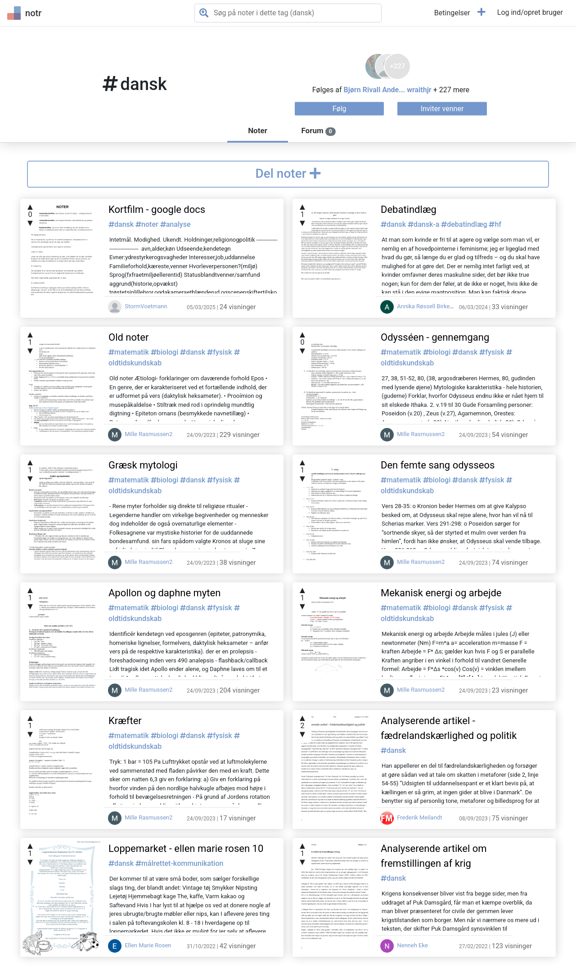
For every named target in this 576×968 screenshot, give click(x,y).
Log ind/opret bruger (530, 12)
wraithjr (419, 89)
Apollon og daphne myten (164, 593)
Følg (339, 108)
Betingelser (452, 13)
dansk (121, 224)
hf (495, 224)
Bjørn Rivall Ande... (374, 89)
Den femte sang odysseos (438, 465)
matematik (129, 352)
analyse (175, 224)
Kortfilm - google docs (156, 209)
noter (147, 224)
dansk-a (424, 224)
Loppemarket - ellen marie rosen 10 (185, 848)
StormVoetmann (137, 306)
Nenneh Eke (404, 945)
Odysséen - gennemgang (435, 337)
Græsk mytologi (143, 465)
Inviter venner (442, 108)
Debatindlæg (408, 209)
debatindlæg (465, 224)
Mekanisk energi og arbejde (441, 593)
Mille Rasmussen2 (140, 434)
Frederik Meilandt (411, 817)
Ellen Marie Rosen (139, 945)
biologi (165, 352)
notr (24, 13)
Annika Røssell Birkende (419, 306)
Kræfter (125, 720)
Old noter (128, 337)
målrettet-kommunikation (179, 863)
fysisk (220, 352)
